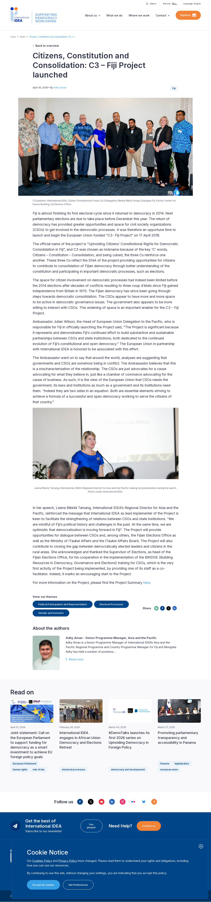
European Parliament (24, 763)
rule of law (38, 769)
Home (13, 37)
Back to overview (47, 45)
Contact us (148, 825)
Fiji (173, 88)
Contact (161, 15)
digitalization (182, 763)
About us (91, 15)
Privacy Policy (67, 861)
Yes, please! (91, 826)
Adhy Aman (60, 87)
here (146, 583)
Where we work (139, 15)
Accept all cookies (43, 884)
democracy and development (128, 769)
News (22, 37)
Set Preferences (78, 884)
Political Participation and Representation (62, 604)
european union (169, 769)
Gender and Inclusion (51, 612)
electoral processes (73, 769)
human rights (20, 769)
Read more (76, 659)
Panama (164, 763)
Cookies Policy (42, 861)
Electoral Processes (111, 604)
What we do (114, 15)
